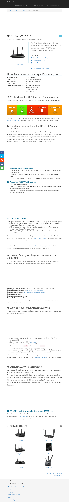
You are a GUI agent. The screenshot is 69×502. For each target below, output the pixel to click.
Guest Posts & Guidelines (14, 494)
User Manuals (36, 63)
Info (16, 10)
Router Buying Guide (13, 120)
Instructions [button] (38, 6)
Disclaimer (10, 497)
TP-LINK (22, 10)
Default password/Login (40, 58)
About (9, 489)
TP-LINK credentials (41, 357)
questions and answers (40, 238)
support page (22, 416)
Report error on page (54, 474)
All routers (19, 6)
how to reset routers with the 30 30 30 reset (38, 246)
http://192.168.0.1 (34, 342)
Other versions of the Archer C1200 (41, 68)
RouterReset (12, 2)
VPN (28, 6)
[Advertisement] (34, 24)
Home (10, 10)
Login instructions (38, 60)
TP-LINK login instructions (35, 290)
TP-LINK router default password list (34, 292)
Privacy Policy (11, 500)
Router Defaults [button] (53, 6)
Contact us (10, 492)
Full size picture (18, 64)
